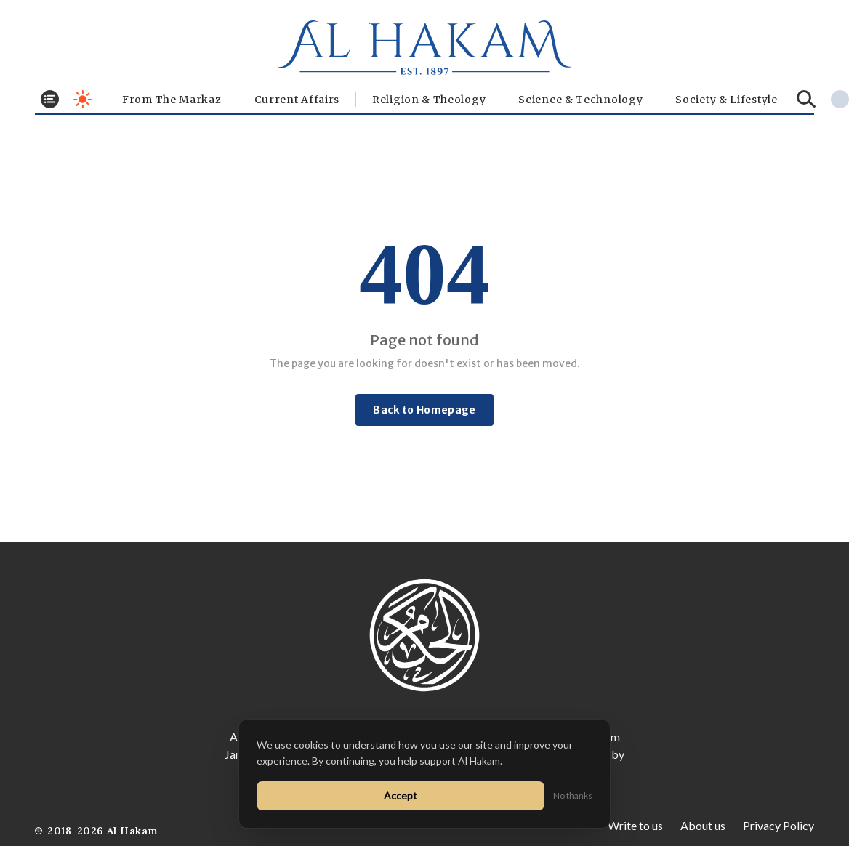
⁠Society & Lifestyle (726, 99)
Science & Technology (580, 99)
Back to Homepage (424, 409)
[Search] (806, 99)
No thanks (572, 795)
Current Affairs (297, 99)
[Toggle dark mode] (82, 99)
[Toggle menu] (50, 99)
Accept (400, 795)
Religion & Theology (429, 99)
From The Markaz (172, 99)
